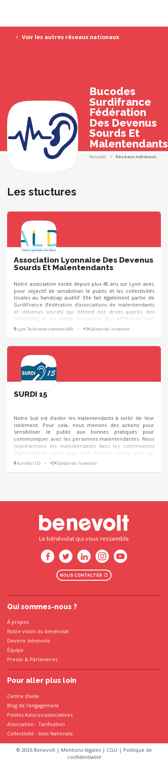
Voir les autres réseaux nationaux (67, 37)
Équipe (15, 649)
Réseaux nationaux (136, 156)
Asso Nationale (55, 733)
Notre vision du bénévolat (38, 631)
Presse (15, 659)
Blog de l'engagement (33, 705)
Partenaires (43, 659)
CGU (112, 749)
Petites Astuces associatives (39, 714)
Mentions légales (81, 749)
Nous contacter (84, 575)
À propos (17, 621)
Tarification (51, 724)
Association (20, 724)
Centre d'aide (23, 696)
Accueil (97, 156)
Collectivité (20, 733)
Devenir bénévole (28, 640)
